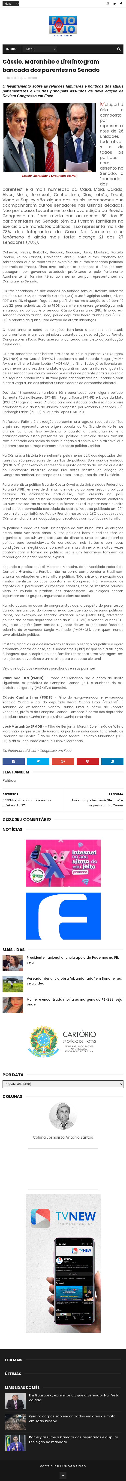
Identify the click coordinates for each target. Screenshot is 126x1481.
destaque (18, 78)
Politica (32, 78)
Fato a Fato (77, 1466)
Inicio (11, 49)
